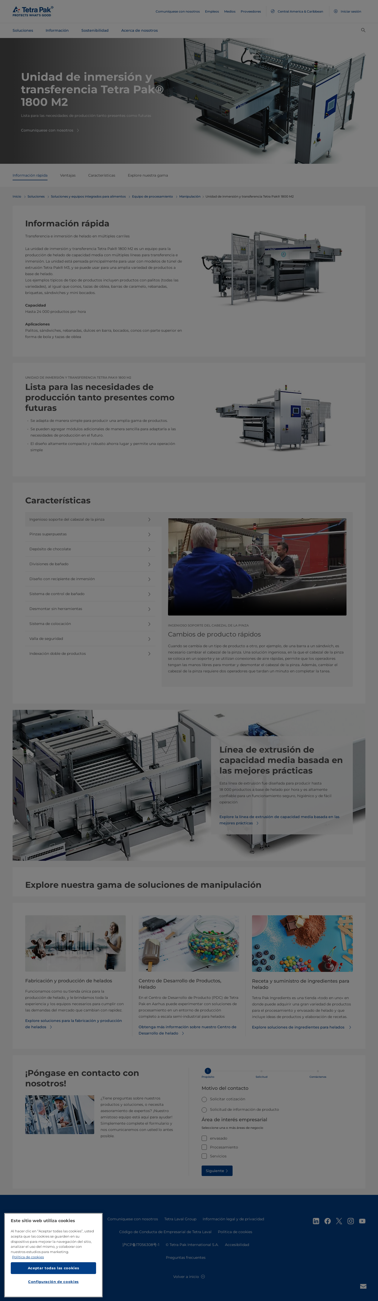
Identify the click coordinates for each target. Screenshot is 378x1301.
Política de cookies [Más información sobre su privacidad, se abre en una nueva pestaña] (28, 1258)
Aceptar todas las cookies (53, 1269)
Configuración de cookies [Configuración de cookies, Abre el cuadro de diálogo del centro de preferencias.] (53, 1283)
